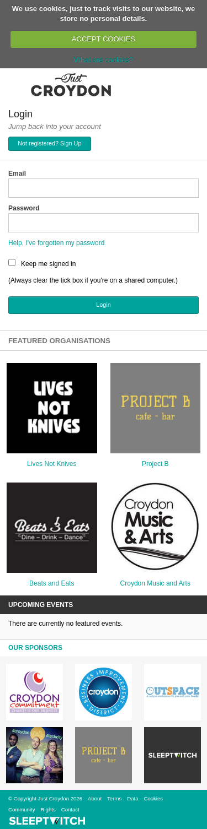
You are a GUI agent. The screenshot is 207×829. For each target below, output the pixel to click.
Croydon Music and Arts (155, 583)
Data (132, 798)
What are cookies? (104, 60)
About (95, 798)
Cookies (153, 798)
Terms (114, 798)
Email (17, 173)
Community (21, 809)
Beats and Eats (51, 583)
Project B (155, 464)
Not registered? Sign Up (49, 143)
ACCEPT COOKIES (103, 39)
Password (24, 208)
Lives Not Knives (51, 464)
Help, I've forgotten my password (56, 243)
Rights (48, 809)
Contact (70, 809)
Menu (15, 84)
